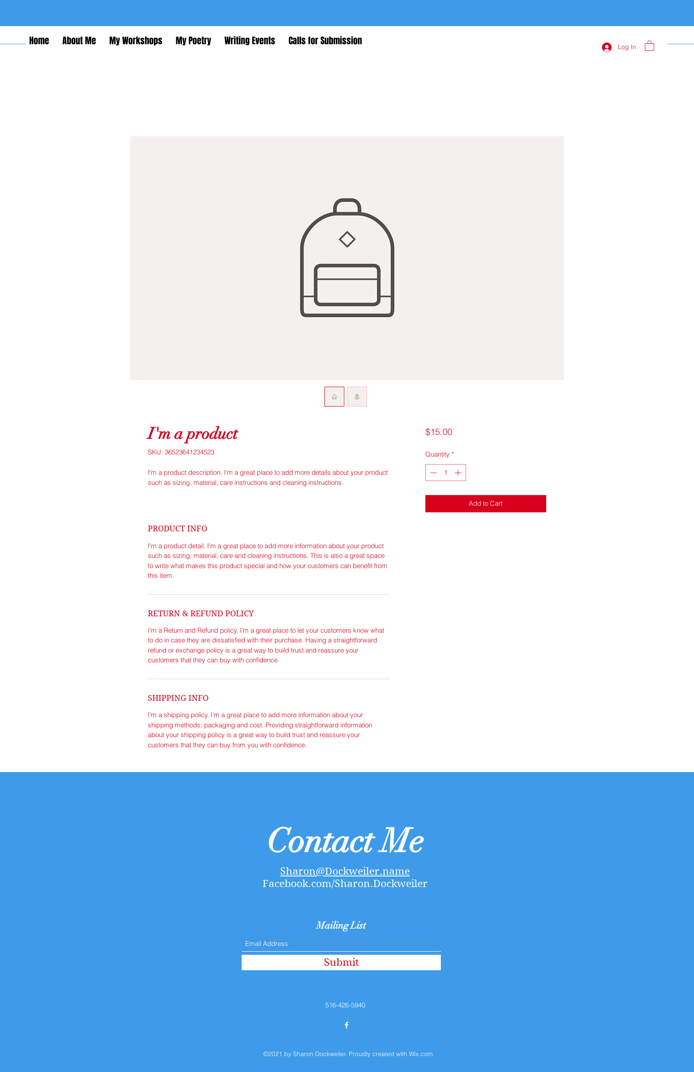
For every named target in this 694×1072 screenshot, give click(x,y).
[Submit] (341, 962)
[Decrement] (433, 473)
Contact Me (345, 841)
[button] (649, 45)
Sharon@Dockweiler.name (345, 871)
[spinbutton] (445, 473)
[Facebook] (346, 1025)
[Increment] (459, 473)
